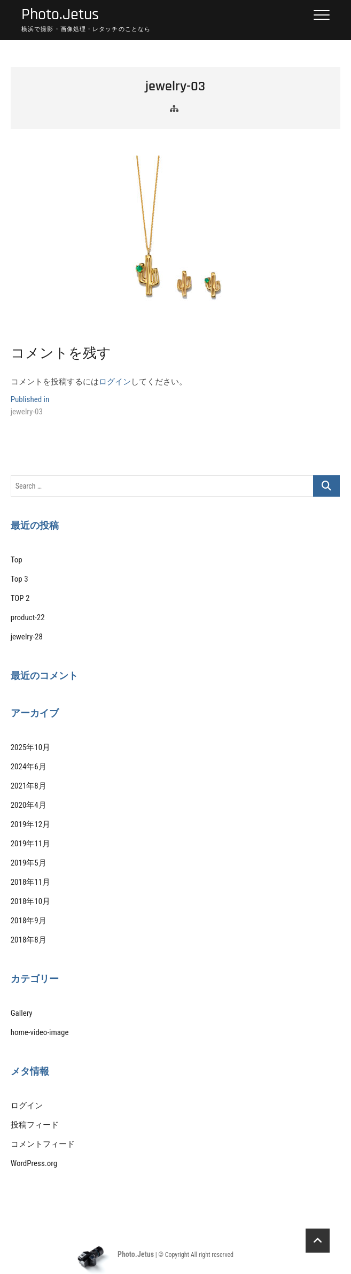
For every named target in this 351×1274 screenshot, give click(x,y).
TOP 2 (20, 598)
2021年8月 (28, 786)
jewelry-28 (27, 637)
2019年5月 (28, 863)
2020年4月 (28, 805)
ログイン (115, 382)
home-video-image (40, 1032)
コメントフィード (43, 1144)
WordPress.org (34, 1163)
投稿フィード (35, 1125)
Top (16, 560)
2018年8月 (28, 940)
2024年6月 (28, 766)
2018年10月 (30, 901)
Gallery (22, 1013)
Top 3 (19, 579)
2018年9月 (28, 920)
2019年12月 (30, 824)
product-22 (28, 617)
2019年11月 (30, 843)
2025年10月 (30, 747)
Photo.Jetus (60, 15)
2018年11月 (30, 882)
